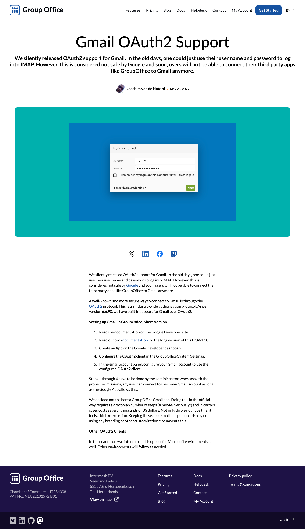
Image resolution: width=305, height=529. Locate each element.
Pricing (152, 10)
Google (132, 285)
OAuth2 (95, 306)
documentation (135, 340)
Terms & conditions (245, 484)
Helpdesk (199, 10)
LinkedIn (22, 520)
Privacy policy (240, 475)
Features (133, 10)
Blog (167, 10)
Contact (219, 10)
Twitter (13, 520)
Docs (180, 10)
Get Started (269, 10)
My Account (242, 10)
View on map (101, 499)
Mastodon (40, 520)
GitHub (31, 520)
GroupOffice (66, 10)
